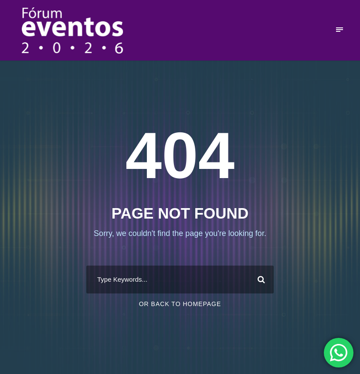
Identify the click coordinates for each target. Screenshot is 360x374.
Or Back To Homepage (180, 303)
